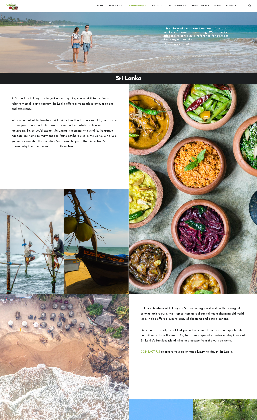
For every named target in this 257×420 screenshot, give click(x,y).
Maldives (89, 377)
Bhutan (88, 369)
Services (115, 6)
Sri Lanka (89, 373)
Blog (217, 6)
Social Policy (200, 6)
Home (100, 6)
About (157, 6)
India (87, 364)
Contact (231, 6)
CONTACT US (150, 275)
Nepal (88, 381)
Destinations (137, 6)
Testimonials (177, 6)
